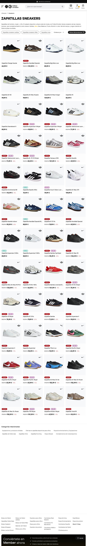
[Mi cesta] (83, 6)
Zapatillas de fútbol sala (9, 434)
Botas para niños (21, 529)
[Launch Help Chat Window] (80, 538)
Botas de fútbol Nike (22, 522)
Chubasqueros (63, 530)
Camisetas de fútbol (64, 527)
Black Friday (76, 524)
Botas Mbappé (5, 527)
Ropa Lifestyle (49, 434)
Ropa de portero (78, 521)
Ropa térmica (62, 518)
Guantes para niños (36, 518)
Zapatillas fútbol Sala (7, 521)
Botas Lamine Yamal (7, 530)
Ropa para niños (35, 524)
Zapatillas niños (23, 434)
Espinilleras (76, 518)
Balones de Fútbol (21, 526)
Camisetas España (64, 524)
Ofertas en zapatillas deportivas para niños (38, 430)
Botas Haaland (5, 524)
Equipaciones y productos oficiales (12, 430)
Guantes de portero (36, 527)
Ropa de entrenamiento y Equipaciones (65, 430)
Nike (36, 26)
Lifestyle (3, 13)
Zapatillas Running (36, 434)
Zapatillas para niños (36, 521)
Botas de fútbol (6, 518)
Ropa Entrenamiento (64, 521)
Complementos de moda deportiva (66, 434)
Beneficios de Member (44, 1)
